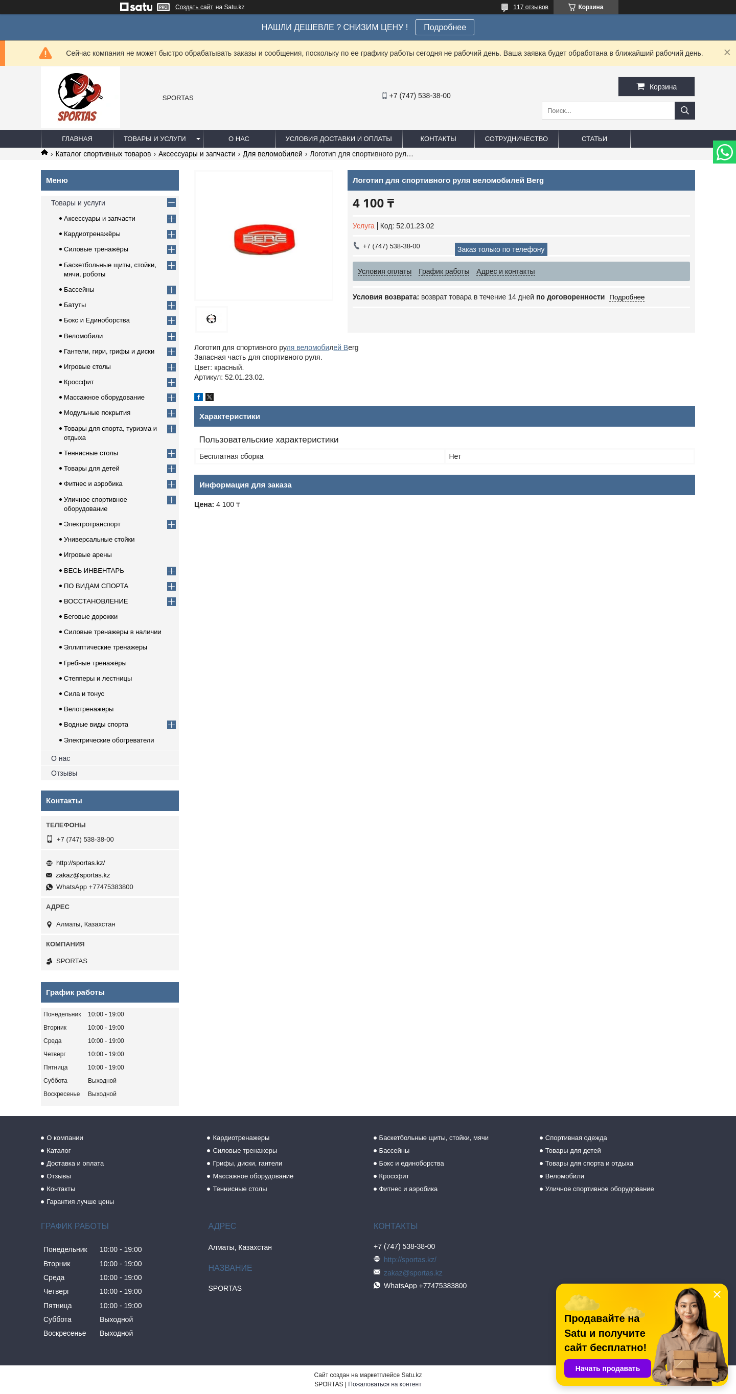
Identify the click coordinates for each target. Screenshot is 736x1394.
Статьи (594, 139)
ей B (340, 347)
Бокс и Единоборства (97, 320)
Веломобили (83, 336)
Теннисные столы (91, 453)
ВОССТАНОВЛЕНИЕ (96, 601)
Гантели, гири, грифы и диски (109, 351)
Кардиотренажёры (92, 234)
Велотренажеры (88, 709)
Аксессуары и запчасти (197, 154)
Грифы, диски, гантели (247, 1163)
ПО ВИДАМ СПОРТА (96, 586)
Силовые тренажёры (96, 249)
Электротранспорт (92, 524)
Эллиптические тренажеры (105, 647)
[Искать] (685, 111)
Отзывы (64, 773)
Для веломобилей (273, 154)
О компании (65, 1138)
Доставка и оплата (75, 1163)
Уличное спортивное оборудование (599, 1189)
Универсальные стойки (99, 539)
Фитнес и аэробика (93, 483)
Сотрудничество (516, 139)
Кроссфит (79, 382)
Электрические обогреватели (109, 740)
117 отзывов (530, 7)
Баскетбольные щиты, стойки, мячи (434, 1138)
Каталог (59, 1150)
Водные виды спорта (96, 724)
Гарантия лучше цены (80, 1201)
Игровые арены (88, 555)
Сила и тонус (84, 694)
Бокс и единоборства (411, 1163)
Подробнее (445, 27)
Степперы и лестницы (98, 678)
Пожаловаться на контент (384, 1384)
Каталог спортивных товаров (103, 154)
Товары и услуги (155, 139)
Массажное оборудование (104, 397)
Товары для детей (92, 468)
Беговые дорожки (91, 616)
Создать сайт (194, 7)
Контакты (438, 139)
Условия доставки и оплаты (339, 139)
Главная (77, 139)
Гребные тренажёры (95, 663)
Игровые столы (87, 366)
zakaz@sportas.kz (83, 875)
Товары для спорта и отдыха (589, 1163)
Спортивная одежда (576, 1138)
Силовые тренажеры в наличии (113, 632)
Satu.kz (411, 1375)
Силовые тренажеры (245, 1150)
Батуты (75, 305)
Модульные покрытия (97, 412)
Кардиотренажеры (241, 1138)
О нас (238, 139)
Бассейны (79, 289)
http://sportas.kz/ (80, 863)
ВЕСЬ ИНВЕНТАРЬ (94, 570)
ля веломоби (308, 347)
